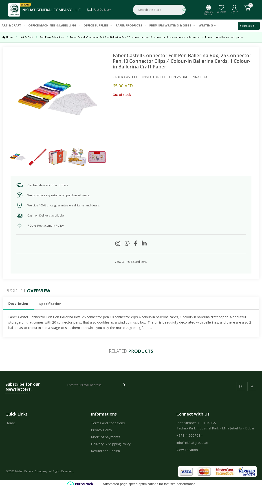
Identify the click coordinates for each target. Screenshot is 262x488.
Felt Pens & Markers (53, 37)
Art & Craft (11, 25)
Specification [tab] (50, 303)
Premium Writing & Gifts (170, 25)
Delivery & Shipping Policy (111, 444)
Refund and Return (105, 451)
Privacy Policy (101, 430)
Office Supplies (96, 25)
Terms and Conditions (108, 423)
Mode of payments (105, 437)
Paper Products (129, 25)
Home (9, 37)
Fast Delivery (98, 9)
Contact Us (248, 25)
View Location (187, 449)
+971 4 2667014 (189, 435)
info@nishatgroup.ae (192, 442)
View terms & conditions (131, 262)
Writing (206, 25)
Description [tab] (18, 303)
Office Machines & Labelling (52, 25)
